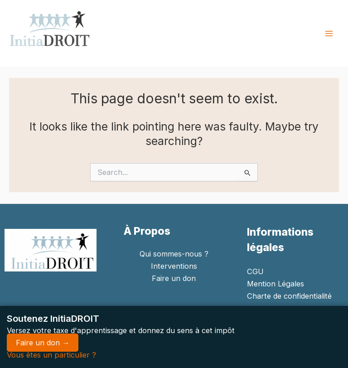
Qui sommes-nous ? (174, 253)
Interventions (174, 266)
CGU (255, 271)
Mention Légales (275, 283)
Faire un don (174, 278)
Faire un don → (42, 342)
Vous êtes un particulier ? (51, 354)
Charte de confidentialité (289, 295)
